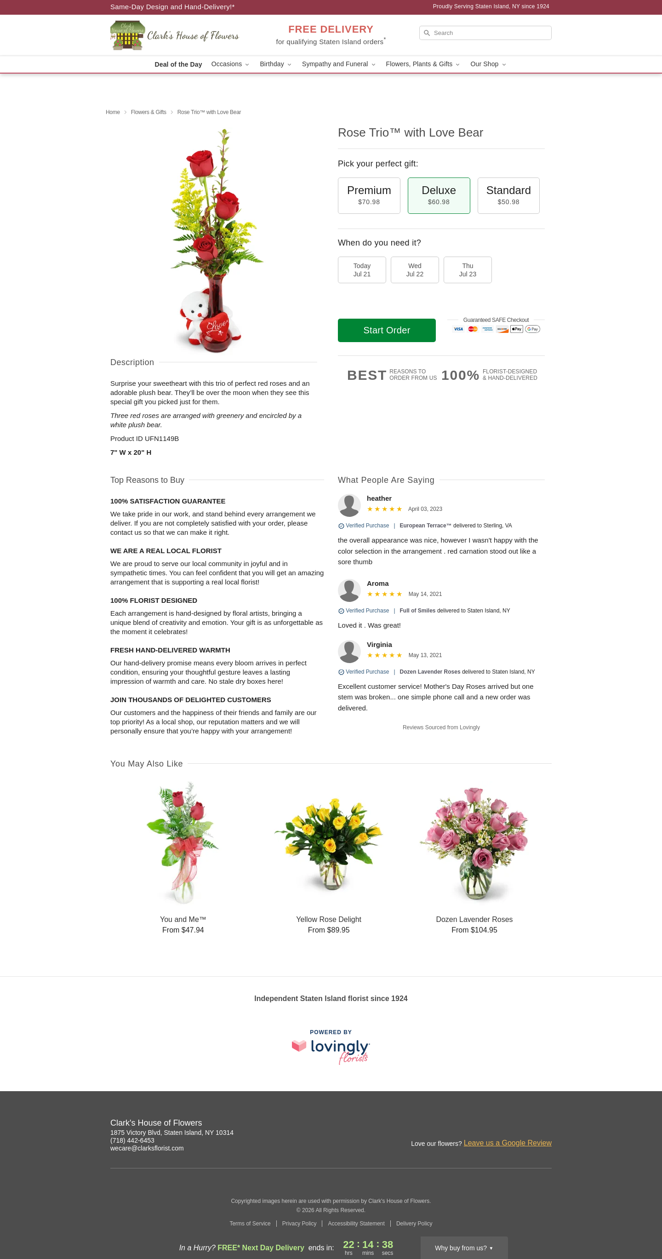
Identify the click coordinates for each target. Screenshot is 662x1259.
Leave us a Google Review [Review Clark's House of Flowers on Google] (508, 1143)
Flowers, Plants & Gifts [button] (424, 64)
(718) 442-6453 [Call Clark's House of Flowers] (132, 1140)
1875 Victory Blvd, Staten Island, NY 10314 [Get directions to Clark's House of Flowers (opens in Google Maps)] (172, 1132)
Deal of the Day (178, 64)
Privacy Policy (299, 1223)
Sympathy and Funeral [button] (339, 64)
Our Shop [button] (488, 64)
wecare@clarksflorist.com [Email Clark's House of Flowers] (147, 1148)
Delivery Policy (414, 1223)
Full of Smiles (418, 610)
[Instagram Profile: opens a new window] (504, 1124)
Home (113, 112)
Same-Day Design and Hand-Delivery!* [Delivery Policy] (172, 7)
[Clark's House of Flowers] (176, 35)
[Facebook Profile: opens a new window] (525, 1124)
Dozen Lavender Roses (430, 672)
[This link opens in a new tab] (331, 1047)
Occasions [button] (231, 64)
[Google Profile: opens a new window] (545, 1124)
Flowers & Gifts (148, 112)
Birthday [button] (276, 64)
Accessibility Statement (356, 1223)
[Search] (485, 33)
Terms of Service (249, 1223)
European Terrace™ (426, 525)
